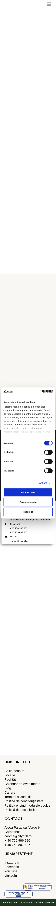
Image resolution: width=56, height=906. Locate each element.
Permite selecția (27, 502)
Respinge (28, 512)
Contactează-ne (9, 902)
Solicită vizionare (45, 902)
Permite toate (28, 492)
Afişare (43, 482)
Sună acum (27, 902)
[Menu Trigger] (49, 4)
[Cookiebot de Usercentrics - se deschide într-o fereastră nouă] (40, 392)
